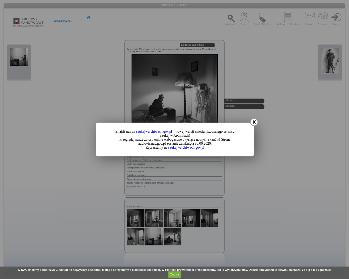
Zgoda (174, 274)
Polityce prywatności (179, 269)
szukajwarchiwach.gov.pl (154, 131)
